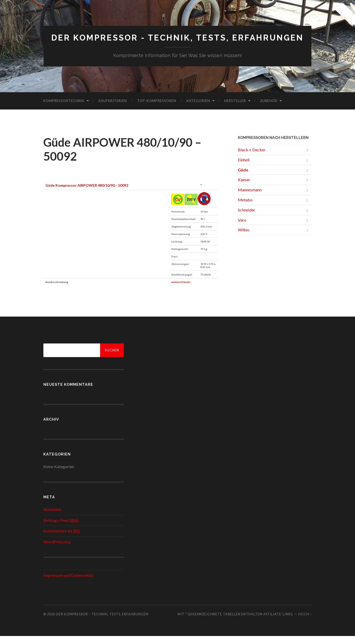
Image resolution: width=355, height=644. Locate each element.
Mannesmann (250, 197)
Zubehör (268, 109)
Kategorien (198, 109)
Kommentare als (61, 538)
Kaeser (244, 187)
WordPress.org (56, 549)
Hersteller (235, 109)
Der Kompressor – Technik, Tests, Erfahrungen (102, 622)
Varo (242, 227)
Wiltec (244, 237)
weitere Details (180, 290)
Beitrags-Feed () (61, 527)
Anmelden (52, 517)
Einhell (243, 167)
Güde (243, 177)
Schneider (246, 217)
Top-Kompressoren (156, 109)
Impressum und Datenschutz (68, 582)
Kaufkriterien (113, 109)
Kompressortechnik (63, 109)
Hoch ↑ (305, 622)
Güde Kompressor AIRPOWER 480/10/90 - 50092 (86, 193)
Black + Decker (251, 157)
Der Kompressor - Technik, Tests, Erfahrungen (177, 42)
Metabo (245, 207)
